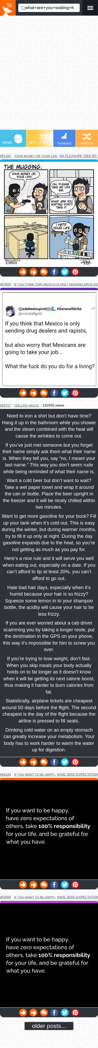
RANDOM (86, 139)
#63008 (5, 897)
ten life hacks (26, 405)
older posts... (49, 1025)
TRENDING (64, 138)
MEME (12, 139)
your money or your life (35, 156)
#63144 (5, 774)
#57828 (5, 284)
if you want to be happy (34, 774)
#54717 (5, 405)
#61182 (5, 156)
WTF (38, 139)
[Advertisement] (49, 75)
